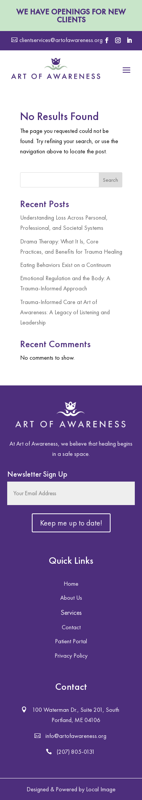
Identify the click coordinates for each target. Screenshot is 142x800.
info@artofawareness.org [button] (75, 736)
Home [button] (71, 584)
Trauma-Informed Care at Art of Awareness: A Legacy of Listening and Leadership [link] (65, 312)
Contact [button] (71, 627)
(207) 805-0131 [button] (76, 752)
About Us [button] (71, 598)
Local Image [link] (100, 789)
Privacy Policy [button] (71, 656)
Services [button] (71, 612)
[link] (56, 69)
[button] (106, 40)
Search (110, 179)
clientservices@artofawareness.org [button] (61, 40)
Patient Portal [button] (71, 641)
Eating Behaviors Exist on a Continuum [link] (65, 265)
